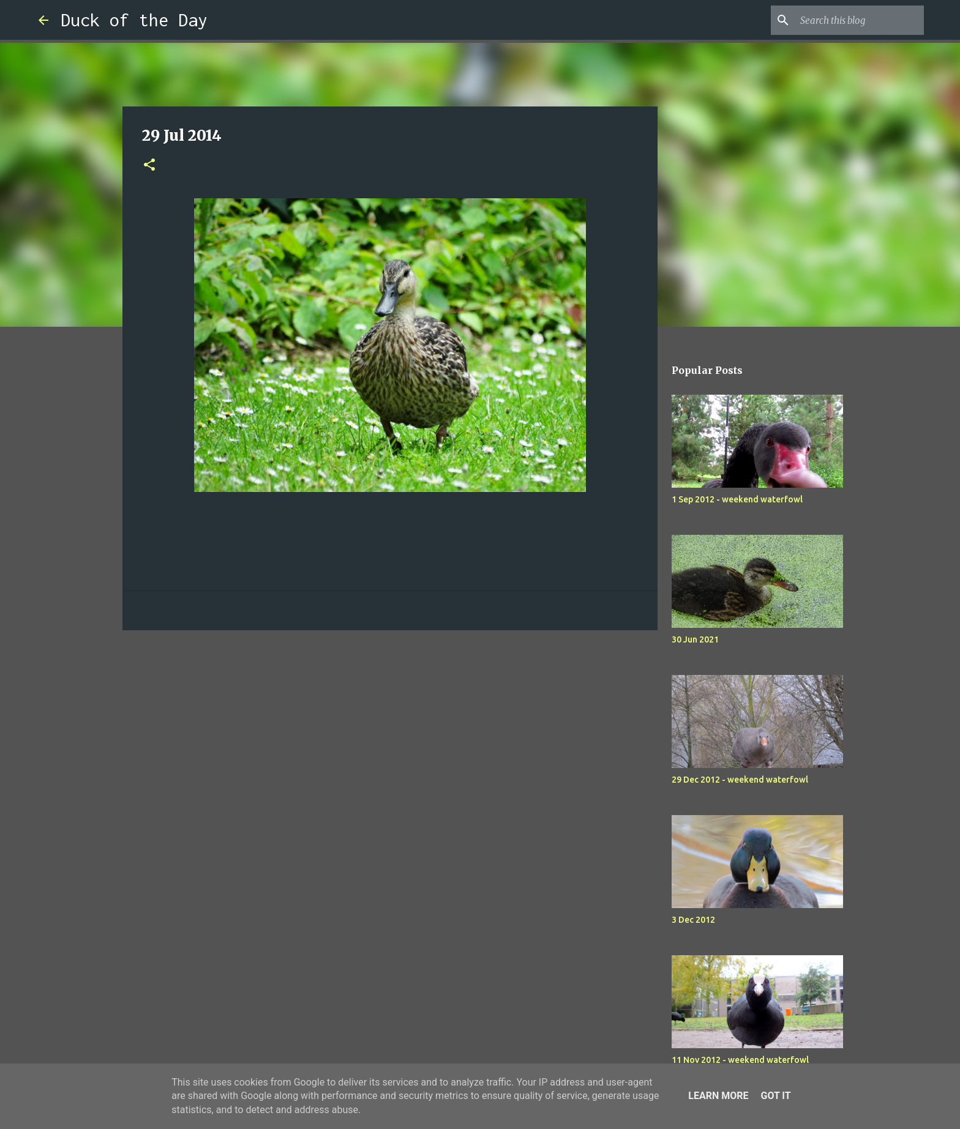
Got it (775, 1095)
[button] (149, 165)
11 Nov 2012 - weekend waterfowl (740, 1060)
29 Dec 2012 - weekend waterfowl (740, 779)
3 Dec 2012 (693, 920)
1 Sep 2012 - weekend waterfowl (737, 499)
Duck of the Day (134, 20)
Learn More (718, 1095)
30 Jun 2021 (695, 639)
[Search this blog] (859, 20)
